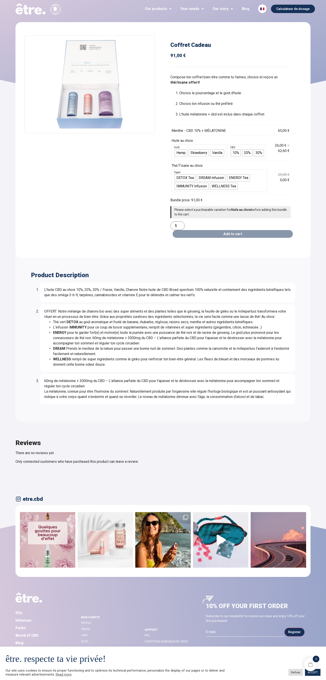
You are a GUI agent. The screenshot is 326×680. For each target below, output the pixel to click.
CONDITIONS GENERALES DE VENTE (166, 641)
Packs (20, 628)
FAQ (147, 635)
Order (85, 629)
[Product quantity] (177, 225)
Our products (158, 9)
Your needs (192, 9)
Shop (84, 641)
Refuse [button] (295, 672)
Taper (177, 172)
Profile (86, 622)
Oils (18, 613)
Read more (64, 674)
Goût (177, 147)
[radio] (181, 153)
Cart (84, 635)
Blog (245, 9)
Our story (223, 9)
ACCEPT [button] (313, 672)
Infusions (23, 620)
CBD (232, 147)
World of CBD (26, 635)
